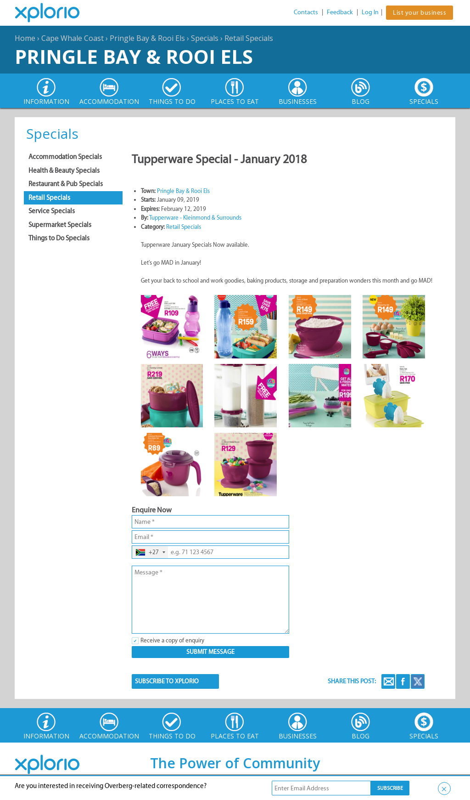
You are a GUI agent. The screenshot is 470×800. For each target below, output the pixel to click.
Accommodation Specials (65, 157)
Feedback (340, 12)
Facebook (403, 681)
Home (25, 38)
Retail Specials (248, 38)
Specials (204, 38)
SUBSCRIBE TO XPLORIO (167, 681)
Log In (370, 12)
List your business (419, 13)
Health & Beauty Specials (64, 170)
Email (388, 681)
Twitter (418, 681)
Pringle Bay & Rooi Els (147, 38)
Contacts (306, 12)
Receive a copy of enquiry (172, 640)
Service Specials (51, 211)
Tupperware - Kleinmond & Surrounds (195, 217)
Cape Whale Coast (72, 38)
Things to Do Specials (59, 238)
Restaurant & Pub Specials (65, 184)
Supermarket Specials (59, 225)
